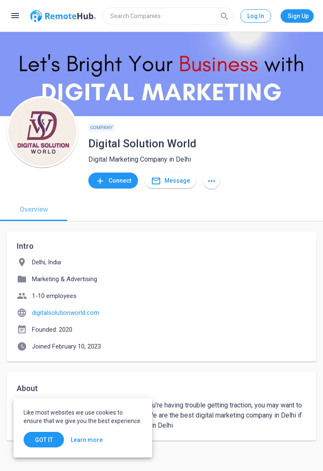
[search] (168, 16)
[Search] (224, 16)
